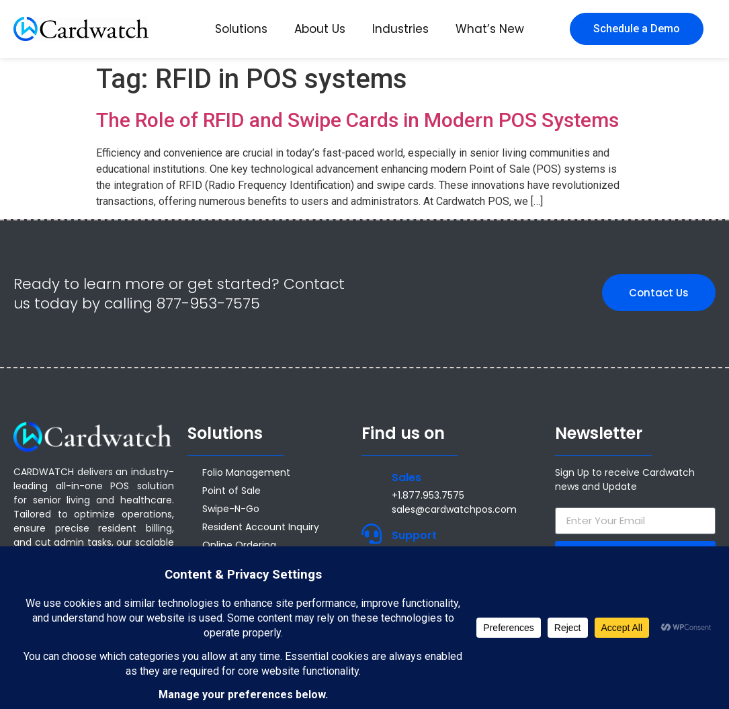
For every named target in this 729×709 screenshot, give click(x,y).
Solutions (241, 29)
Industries (400, 29)
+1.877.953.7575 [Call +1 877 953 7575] (428, 495)
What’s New (490, 29)
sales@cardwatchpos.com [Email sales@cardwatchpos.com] (454, 509)
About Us (319, 29)
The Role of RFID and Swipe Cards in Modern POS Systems (357, 120)
